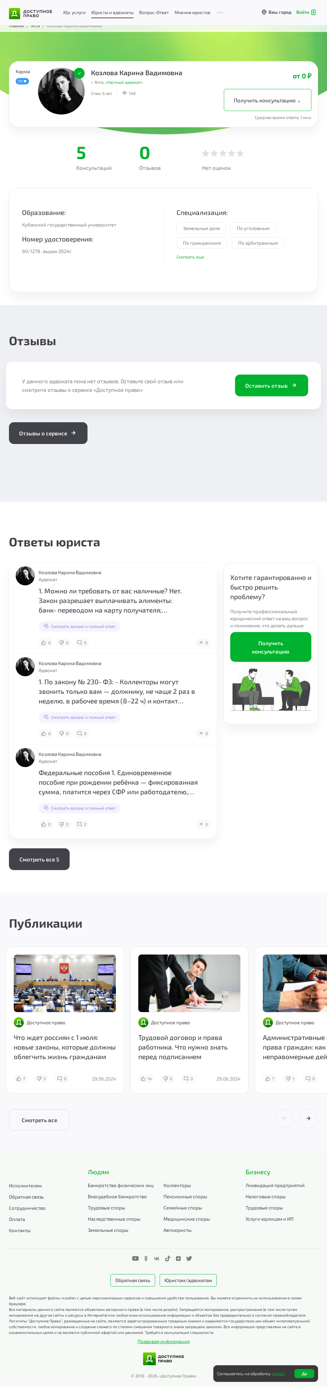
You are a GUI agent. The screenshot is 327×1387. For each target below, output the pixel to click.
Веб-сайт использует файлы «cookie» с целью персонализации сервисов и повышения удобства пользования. (110, 1298)
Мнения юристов (192, 12)
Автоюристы (178, 1230)
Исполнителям (25, 1185)
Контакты (20, 1230)
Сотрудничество (27, 1208)
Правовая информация (164, 1341)
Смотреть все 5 (39, 859)
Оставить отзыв (271, 385)
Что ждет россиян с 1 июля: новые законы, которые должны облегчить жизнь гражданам (65, 1046)
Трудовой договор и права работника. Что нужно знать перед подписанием (183, 1046)
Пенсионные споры (185, 1196)
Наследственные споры (114, 1219)
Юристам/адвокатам (188, 1280)
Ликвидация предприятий (275, 1185)
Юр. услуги (74, 12)
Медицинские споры (187, 1219)
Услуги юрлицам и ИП (269, 1219)
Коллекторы (177, 1185)
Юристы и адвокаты (112, 12)
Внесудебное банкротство (117, 1196)
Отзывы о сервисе (48, 433)
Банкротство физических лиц (121, 1185)
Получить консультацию (267, 100)
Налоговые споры (266, 1196)
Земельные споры (108, 1230)
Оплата (17, 1219)
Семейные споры (183, 1207)
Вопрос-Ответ (154, 12)
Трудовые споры (106, 1207)
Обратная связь (26, 1197)
